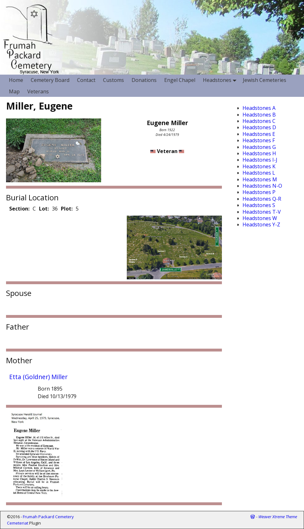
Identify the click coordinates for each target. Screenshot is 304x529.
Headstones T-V (262, 211)
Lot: (44, 208)
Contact (86, 80)
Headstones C (259, 120)
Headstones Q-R (262, 198)
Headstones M (260, 179)
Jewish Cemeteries (264, 80)
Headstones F (259, 140)
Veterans (38, 91)
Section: (19, 208)
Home (16, 80)
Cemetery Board (50, 80)
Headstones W (260, 218)
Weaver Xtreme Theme (277, 516)
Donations (144, 80)
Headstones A (259, 107)
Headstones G (259, 147)
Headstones (221, 80)
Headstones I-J (260, 159)
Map (14, 91)
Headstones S (259, 205)
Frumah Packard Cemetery (48, 516)
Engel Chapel (179, 80)
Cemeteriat (17, 523)
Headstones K (259, 166)
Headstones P (259, 192)
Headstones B (259, 114)
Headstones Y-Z (261, 224)
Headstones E (259, 134)
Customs (113, 80)
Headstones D (259, 127)
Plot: (67, 208)
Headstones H (259, 153)
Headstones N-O (262, 185)
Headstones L (259, 172)
